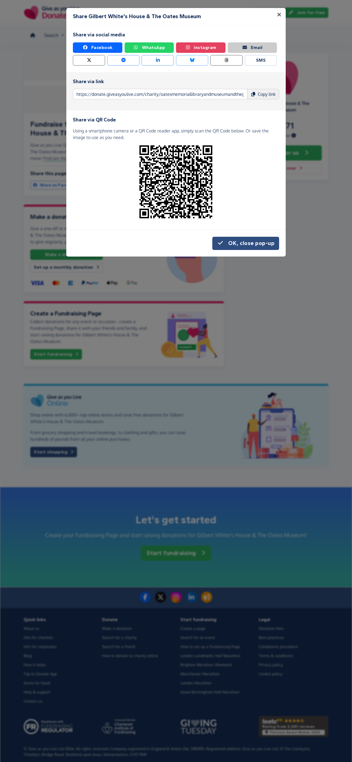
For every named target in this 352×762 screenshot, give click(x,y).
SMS (261, 60)
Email (252, 47)
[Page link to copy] (160, 94)
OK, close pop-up (245, 243)
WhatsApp (149, 47)
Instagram (200, 47)
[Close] (279, 14)
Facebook (97, 47)
